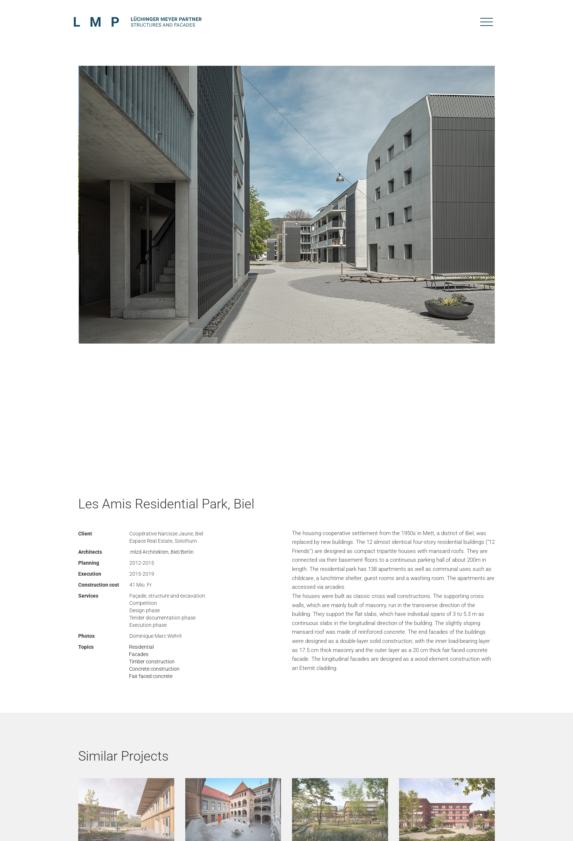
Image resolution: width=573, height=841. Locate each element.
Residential (141, 647)
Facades (138, 654)
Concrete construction (154, 669)
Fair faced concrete (150, 676)
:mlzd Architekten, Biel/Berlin (161, 552)
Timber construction (152, 661)
